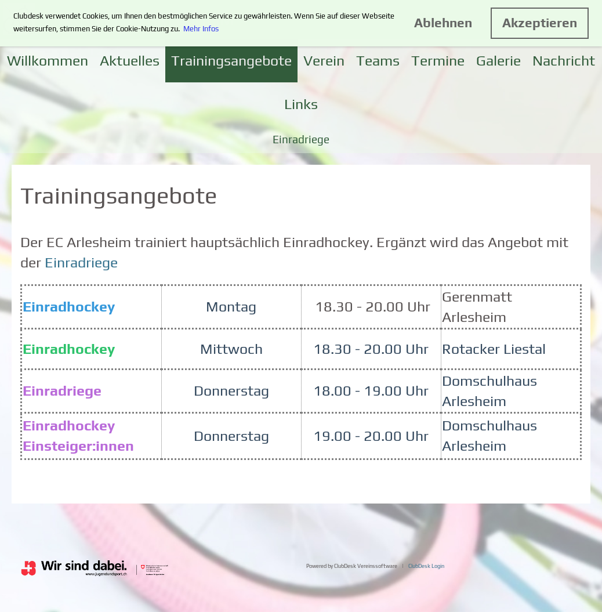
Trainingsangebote (231, 60)
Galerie (498, 60)
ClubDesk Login (426, 566)
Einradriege (301, 139)
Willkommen (47, 60)
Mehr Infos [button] (201, 28)
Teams (378, 60)
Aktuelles (129, 60)
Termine (438, 60)
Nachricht (563, 60)
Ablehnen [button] (443, 22)
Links (301, 104)
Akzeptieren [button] (539, 22)
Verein (323, 60)
